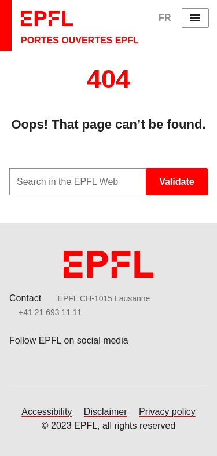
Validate (176, 182)
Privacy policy (167, 412)
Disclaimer (105, 412)
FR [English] (165, 18)
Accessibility (46, 412)
